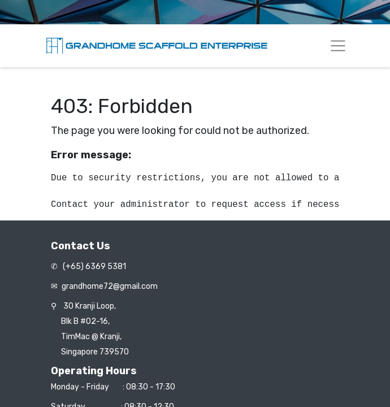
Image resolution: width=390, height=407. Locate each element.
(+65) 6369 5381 (93, 266)
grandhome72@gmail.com (110, 286)
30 (89, 306)
